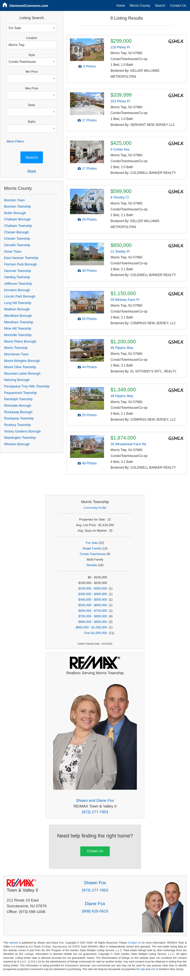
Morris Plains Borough (20, 341)
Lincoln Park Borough (19, 296)
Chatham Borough (17, 219)
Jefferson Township (18, 283)
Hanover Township (17, 271)
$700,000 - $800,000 (92, 616)
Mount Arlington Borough (22, 361)
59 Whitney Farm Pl (125, 300)
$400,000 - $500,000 (92, 599)
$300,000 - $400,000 (92, 594)
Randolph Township (18, 399)
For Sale (92, 543)
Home (120, 5)
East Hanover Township (21, 258)
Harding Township (17, 277)
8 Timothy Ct (120, 197)
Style (31, 55)
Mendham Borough (18, 316)
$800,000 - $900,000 (92, 622)
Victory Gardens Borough (22, 431)
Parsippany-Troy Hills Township (26, 386)
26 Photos (89, 319)
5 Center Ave (120, 149)
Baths (31, 121)
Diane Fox (95, 903)
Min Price (32, 71)
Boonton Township (17, 206)
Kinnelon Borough (17, 290)
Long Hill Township (17, 303)
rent (153, 969)
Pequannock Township (20, 393)
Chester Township (17, 238)
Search (160, 5)
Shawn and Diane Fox (95, 800)
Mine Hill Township (17, 328)
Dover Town (12, 251)
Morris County (140, 5)
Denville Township (17, 245)
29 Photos (89, 219)
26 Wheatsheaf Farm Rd (128, 444)
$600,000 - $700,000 (92, 610)
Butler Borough (15, 213)
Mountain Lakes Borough (22, 373)
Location (31, 37)
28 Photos (89, 415)
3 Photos (89, 66)
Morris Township (16, 348)
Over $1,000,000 (95, 633)
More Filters (15, 141)
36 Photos (89, 271)
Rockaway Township (19, 418)
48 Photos (89, 463)
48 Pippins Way (122, 396)
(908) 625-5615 (95, 911)
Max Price (31, 88)
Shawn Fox (95, 882)
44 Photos (89, 367)
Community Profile (95, 507)
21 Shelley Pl (120, 251)
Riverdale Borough (17, 405)
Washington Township (20, 438)
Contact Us (178, 5)
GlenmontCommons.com (28, 6)
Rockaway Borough (18, 412)
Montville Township (17, 335)
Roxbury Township (17, 425)
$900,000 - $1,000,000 (91, 627)
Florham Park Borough (20, 264)
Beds (31, 105)
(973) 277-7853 (95, 812)
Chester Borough (16, 232)
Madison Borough (17, 309)
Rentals (92, 565)
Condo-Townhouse (92, 554)
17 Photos (89, 120)
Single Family (91, 548)
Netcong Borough (17, 380)
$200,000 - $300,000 (92, 588)
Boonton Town (14, 200)
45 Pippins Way (122, 348)
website (13, 942)
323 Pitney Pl (120, 101)
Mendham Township (18, 322)
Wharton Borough (17, 444)
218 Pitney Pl (120, 47)
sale (142, 969)
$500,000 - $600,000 (92, 605)
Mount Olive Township (20, 367)
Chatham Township (18, 226)
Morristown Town (16, 354)
